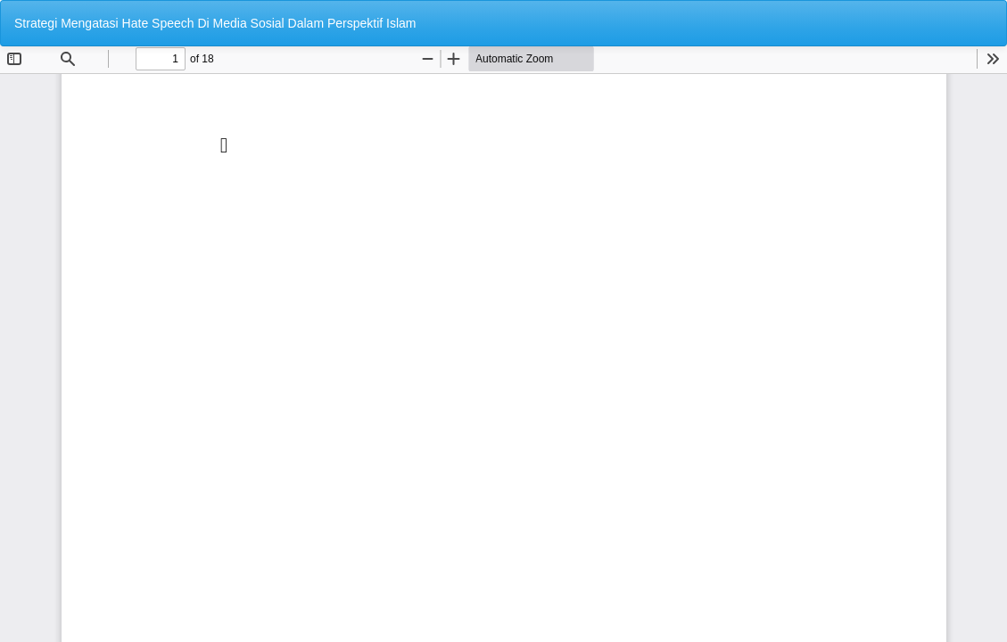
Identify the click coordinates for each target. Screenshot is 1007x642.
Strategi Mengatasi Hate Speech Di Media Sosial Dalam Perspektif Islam (215, 23)
